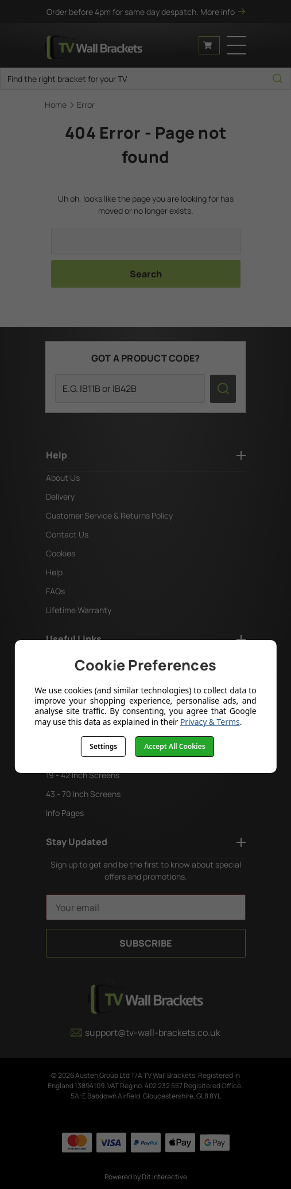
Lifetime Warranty (78, 610)
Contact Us (67, 534)
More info (222, 11)
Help (54, 572)
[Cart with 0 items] (209, 45)
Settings (103, 746)
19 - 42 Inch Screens (82, 775)
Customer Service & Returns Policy (109, 515)
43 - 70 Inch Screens (83, 793)
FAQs (55, 591)
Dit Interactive (164, 1177)
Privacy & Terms (210, 721)
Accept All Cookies (174, 746)
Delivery (60, 496)
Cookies (60, 553)
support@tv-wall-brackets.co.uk (145, 1032)
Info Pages (65, 812)
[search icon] (277, 79)
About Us (63, 477)
